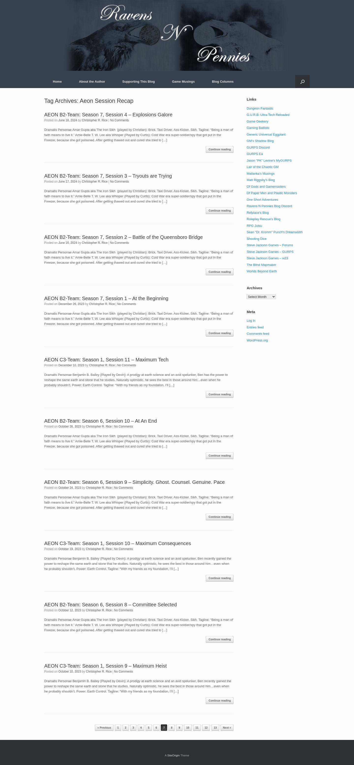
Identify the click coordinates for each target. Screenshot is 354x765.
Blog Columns (223, 81)
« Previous (104, 727)
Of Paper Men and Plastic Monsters (272, 193)
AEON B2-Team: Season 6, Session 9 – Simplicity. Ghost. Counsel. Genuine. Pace (134, 482)
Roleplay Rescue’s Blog (263, 219)
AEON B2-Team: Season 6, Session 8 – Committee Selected (110, 604)
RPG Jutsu (254, 226)
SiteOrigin (173, 755)
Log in (251, 320)
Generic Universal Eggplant (266, 134)
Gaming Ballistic (258, 128)
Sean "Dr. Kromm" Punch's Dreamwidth (275, 232)
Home (57, 81)
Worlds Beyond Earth (262, 271)
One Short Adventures (262, 199)
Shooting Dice (256, 239)
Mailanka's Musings (260, 173)
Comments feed (258, 334)
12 (206, 727)
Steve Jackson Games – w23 (267, 258)
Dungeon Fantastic (260, 108)
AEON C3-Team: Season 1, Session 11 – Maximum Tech (106, 359)
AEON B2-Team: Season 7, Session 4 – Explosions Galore (108, 114)
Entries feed (255, 327)
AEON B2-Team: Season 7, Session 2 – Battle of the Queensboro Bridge (123, 237)
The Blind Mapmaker (261, 265)
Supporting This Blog (138, 81)
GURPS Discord (258, 147)
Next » (227, 727)
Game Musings (183, 81)
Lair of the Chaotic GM (263, 167)
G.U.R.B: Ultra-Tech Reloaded (268, 115)
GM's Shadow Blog (260, 141)
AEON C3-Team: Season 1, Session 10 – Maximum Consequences (117, 543)
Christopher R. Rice (95, 120)
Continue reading (219, 149)
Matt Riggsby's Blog (261, 180)
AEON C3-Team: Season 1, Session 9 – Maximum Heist (105, 666)
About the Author (92, 81)
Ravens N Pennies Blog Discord (269, 206)
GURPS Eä (255, 154)
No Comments (119, 120)
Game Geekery (257, 121)
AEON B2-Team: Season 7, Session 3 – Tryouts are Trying (108, 176)
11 (196, 727)
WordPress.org (257, 340)
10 (187, 727)
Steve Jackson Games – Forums (270, 245)
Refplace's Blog (258, 212)
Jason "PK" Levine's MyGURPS (269, 160)
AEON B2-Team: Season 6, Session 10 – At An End (100, 421)
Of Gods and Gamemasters (266, 186)
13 (215, 727)
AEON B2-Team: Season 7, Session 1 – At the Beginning (106, 298)
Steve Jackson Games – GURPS (270, 252)
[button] (302, 81)
